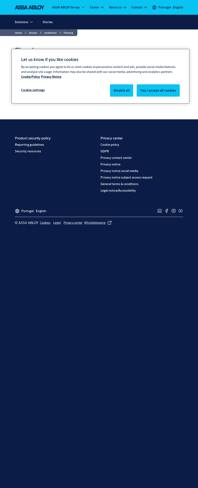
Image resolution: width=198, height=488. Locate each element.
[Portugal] (167, 7)
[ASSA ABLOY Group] (68, 7)
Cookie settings (33, 90)
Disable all (122, 90)
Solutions (21, 22)
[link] (97, 7)
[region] (100, 76)
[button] (31, 22)
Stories (48, 22)
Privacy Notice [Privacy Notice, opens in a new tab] (51, 77)
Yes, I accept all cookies (158, 90)
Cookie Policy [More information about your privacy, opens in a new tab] (30, 77)
